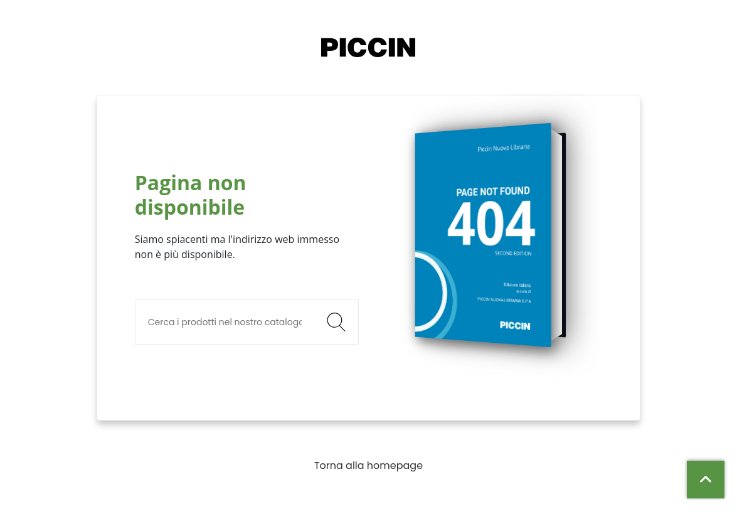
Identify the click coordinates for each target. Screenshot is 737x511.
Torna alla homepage (368, 465)
